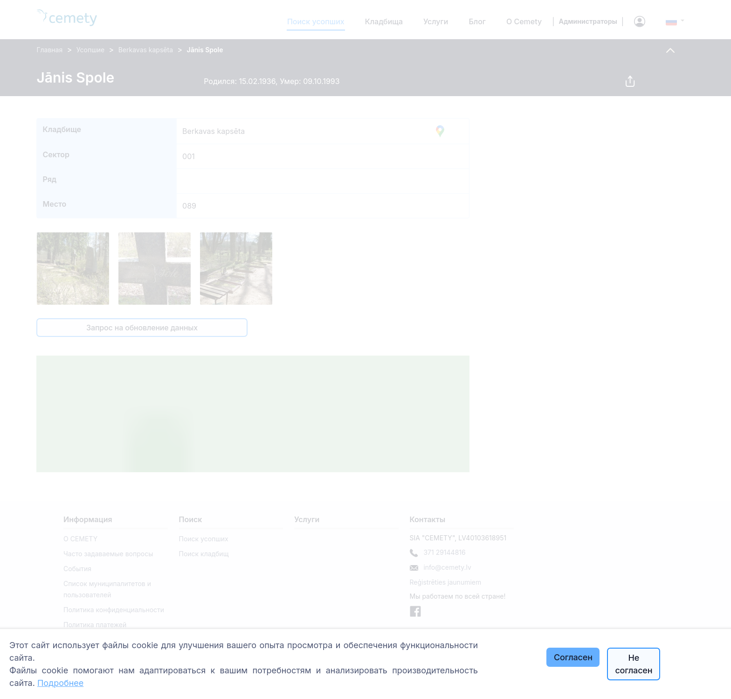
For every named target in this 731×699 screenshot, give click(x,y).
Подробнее (60, 683)
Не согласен (633, 664)
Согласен (573, 657)
